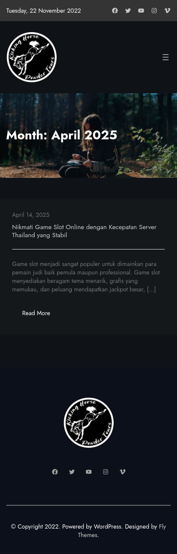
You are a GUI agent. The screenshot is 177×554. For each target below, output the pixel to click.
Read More (41, 315)
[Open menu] (166, 57)
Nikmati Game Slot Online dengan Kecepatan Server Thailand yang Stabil (84, 230)
